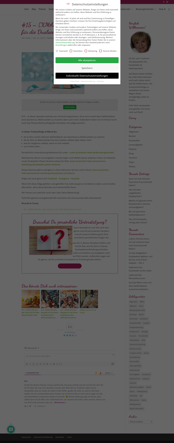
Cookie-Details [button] (75, 79)
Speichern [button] (87, 66)
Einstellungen (61, 43)
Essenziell (62, 49)
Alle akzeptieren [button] (87, 58)
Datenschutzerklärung (65, 40)
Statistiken (76, 49)
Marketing (91, 49)
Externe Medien (108, 49)
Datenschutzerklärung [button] (88, 79)
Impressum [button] (100, 79)
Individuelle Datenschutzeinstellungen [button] (87, 73)
